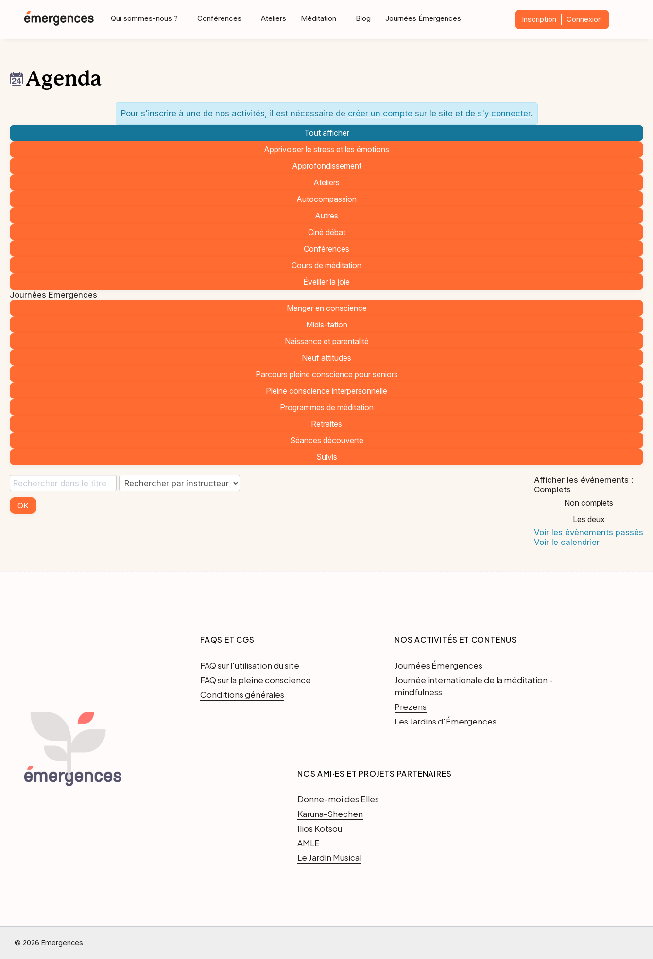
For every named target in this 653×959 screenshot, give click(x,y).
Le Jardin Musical (329, 857)
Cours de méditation (326, 265)
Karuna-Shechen (330, 813)
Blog (363, 18)
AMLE (308, 842)
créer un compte (380, 113)
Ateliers (273, 18)
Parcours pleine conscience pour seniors (327, 374)
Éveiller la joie (326, 282)
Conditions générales (242, 694)
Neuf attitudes (326, 357)
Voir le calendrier (567, 542)
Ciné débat (326, 232)
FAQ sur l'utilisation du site (249, 665)
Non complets (588, 502)
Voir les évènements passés (588, 532)
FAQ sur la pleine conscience (255, 679)
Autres (326, 215)
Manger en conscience (327, 308)
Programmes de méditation (327, 407)
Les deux (589, 519)
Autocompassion (326, 199)
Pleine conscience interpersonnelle (326, 391)
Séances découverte (326, 440)
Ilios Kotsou (319, 828)
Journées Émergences (423, 18)
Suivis (326, 457)
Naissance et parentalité (327, 341)
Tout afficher (326, 133)
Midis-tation (326, 324)
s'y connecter (504, 113)
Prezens (411, 706)
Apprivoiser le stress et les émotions (326, 149)
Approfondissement (326, 166)
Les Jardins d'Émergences (446, 721)
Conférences (326, 248)
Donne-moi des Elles (338, 799)
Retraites (326, 424)
